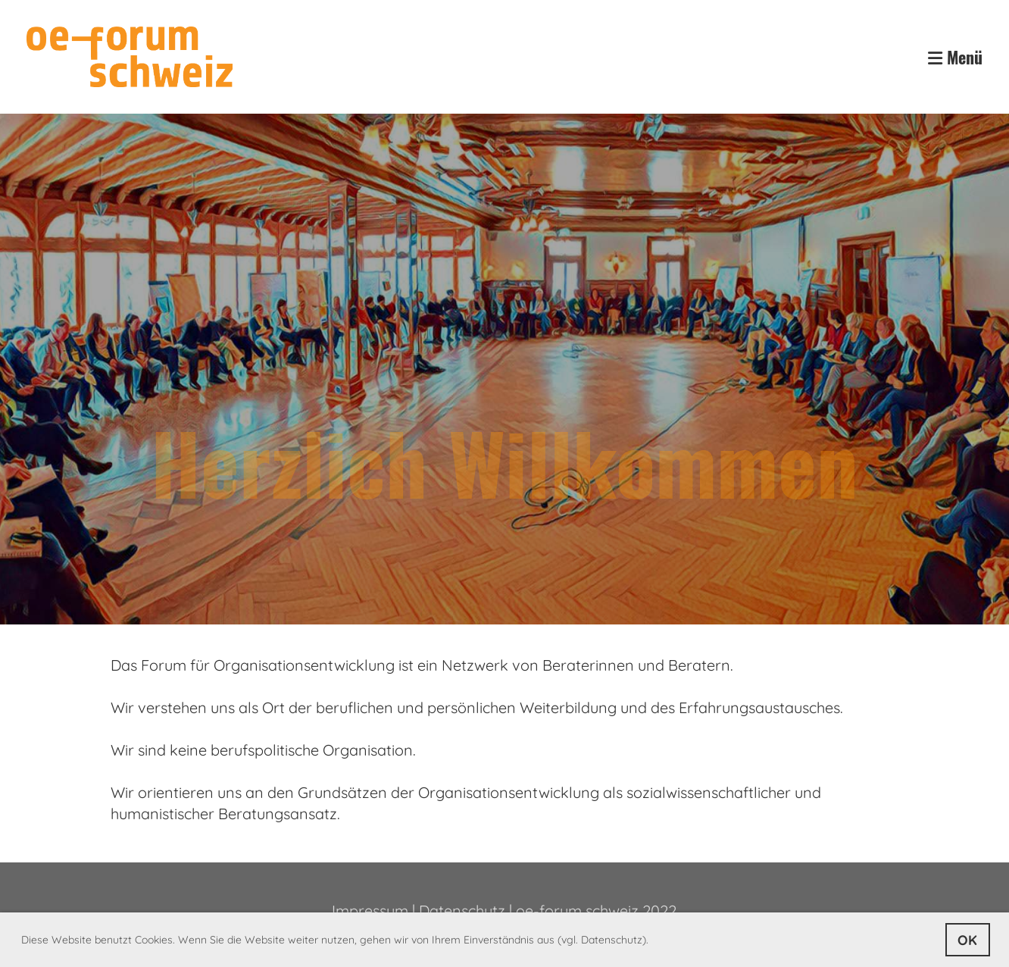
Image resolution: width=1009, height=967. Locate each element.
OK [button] (967, 940)
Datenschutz (462, 910)
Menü (955, 57)
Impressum (370, 910)
